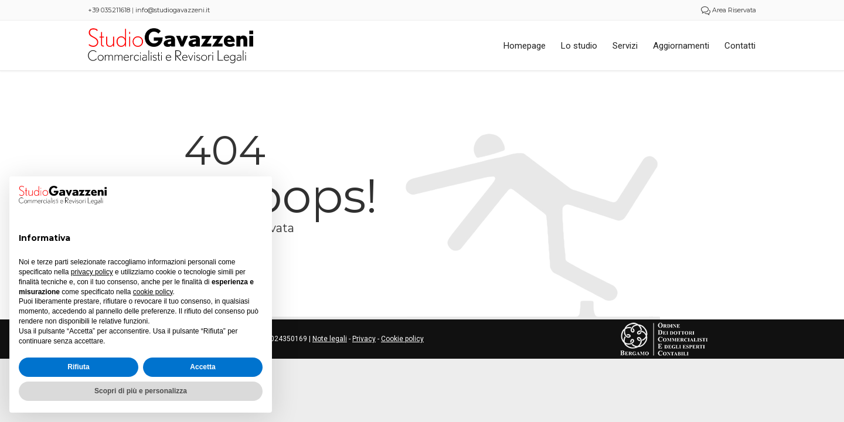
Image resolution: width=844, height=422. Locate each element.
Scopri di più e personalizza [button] (140, 391)
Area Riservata (728, 10)
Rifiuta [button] (78, 367)
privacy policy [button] (92, 272)
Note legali (329, 339)
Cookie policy (402, 339)
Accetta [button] (202, 367)
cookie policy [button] (153, 292)
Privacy (364, 339)
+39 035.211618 (109, 10)
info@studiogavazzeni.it (172, 10)
